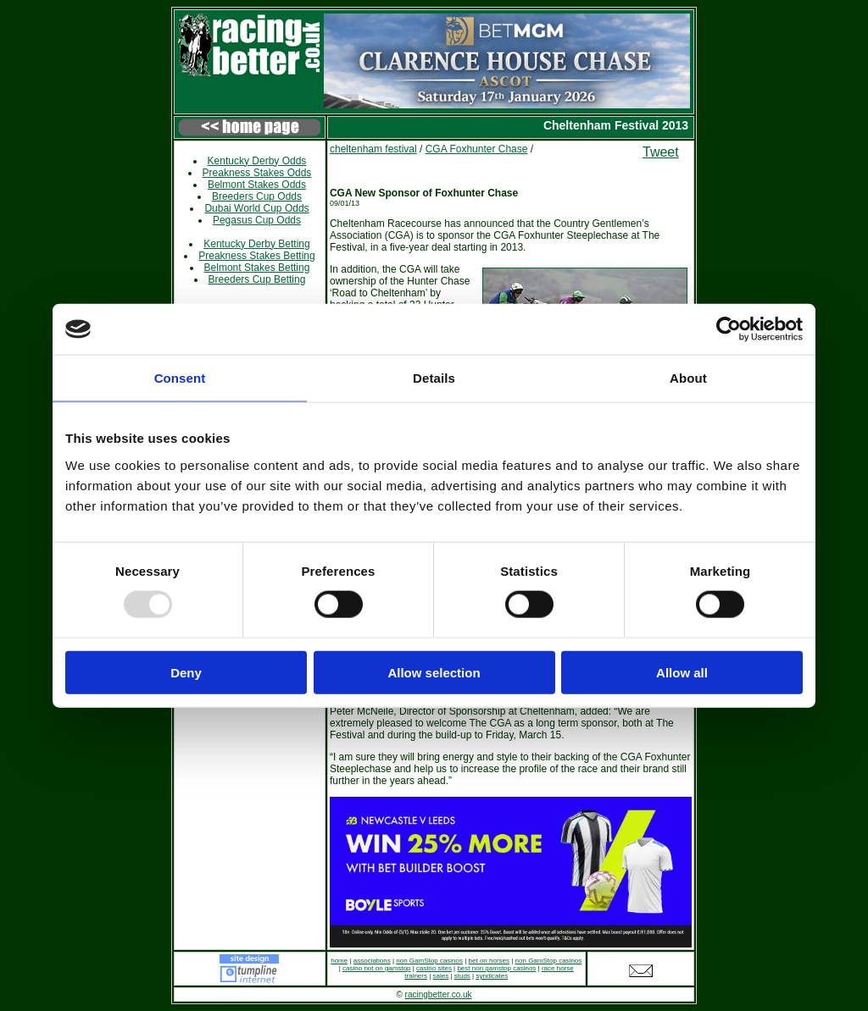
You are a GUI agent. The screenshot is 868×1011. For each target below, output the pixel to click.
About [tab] (688, 378)
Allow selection (433, 672)
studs (462, 976)
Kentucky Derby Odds (257, 161)
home (339, 960)
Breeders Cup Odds (257, 196)
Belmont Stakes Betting (257, 267)
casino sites (434, 968)
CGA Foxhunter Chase (477, 149)
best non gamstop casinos (496, 968)
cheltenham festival (373, 149)
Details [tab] (434, 378)
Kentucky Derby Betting (256, 244)
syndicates (492, 976)
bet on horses (489, 960)
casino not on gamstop (376, 968)
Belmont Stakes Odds (257, 185)
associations (372, 960)
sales (441, 976)
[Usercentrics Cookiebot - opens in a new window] (728, 329)
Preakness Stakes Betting (256, 256)
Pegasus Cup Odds (257, 220)
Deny (186, 672)
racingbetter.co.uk (438, 994)
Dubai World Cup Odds (256, 208)
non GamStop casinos (429, 960)
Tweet (661, 152)
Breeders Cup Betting (257, 279)
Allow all (682, 672)
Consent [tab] (180, 378)
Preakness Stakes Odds (257, 173)
